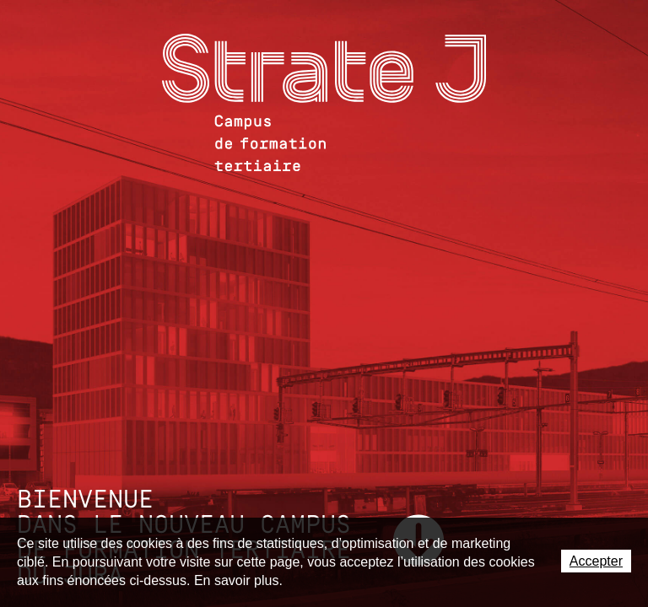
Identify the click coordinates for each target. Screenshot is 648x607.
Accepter (596, 561)
